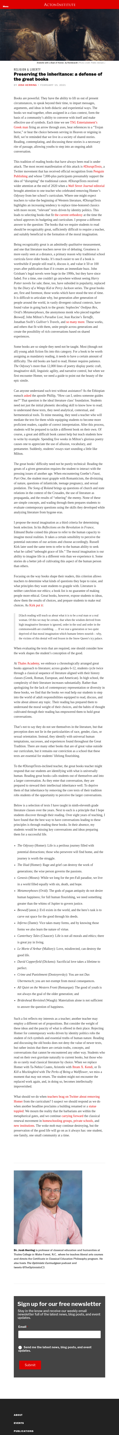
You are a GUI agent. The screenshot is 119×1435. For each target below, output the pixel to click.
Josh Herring (27, 85)
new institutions (24, 1125)
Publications (24, 1431)
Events (19, 1423)
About (18, 1415)
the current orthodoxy (69, 215)
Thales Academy (28, 663)
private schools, (83, 1121)
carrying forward (72, 1116)
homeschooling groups (57, 1121)
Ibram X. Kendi (82, 1067)
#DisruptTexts (93, 166)
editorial (86, 186)
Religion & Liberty (27, 70)
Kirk (32, 605)
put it (39, 605)
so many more (74, 322)
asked (27, 395)
